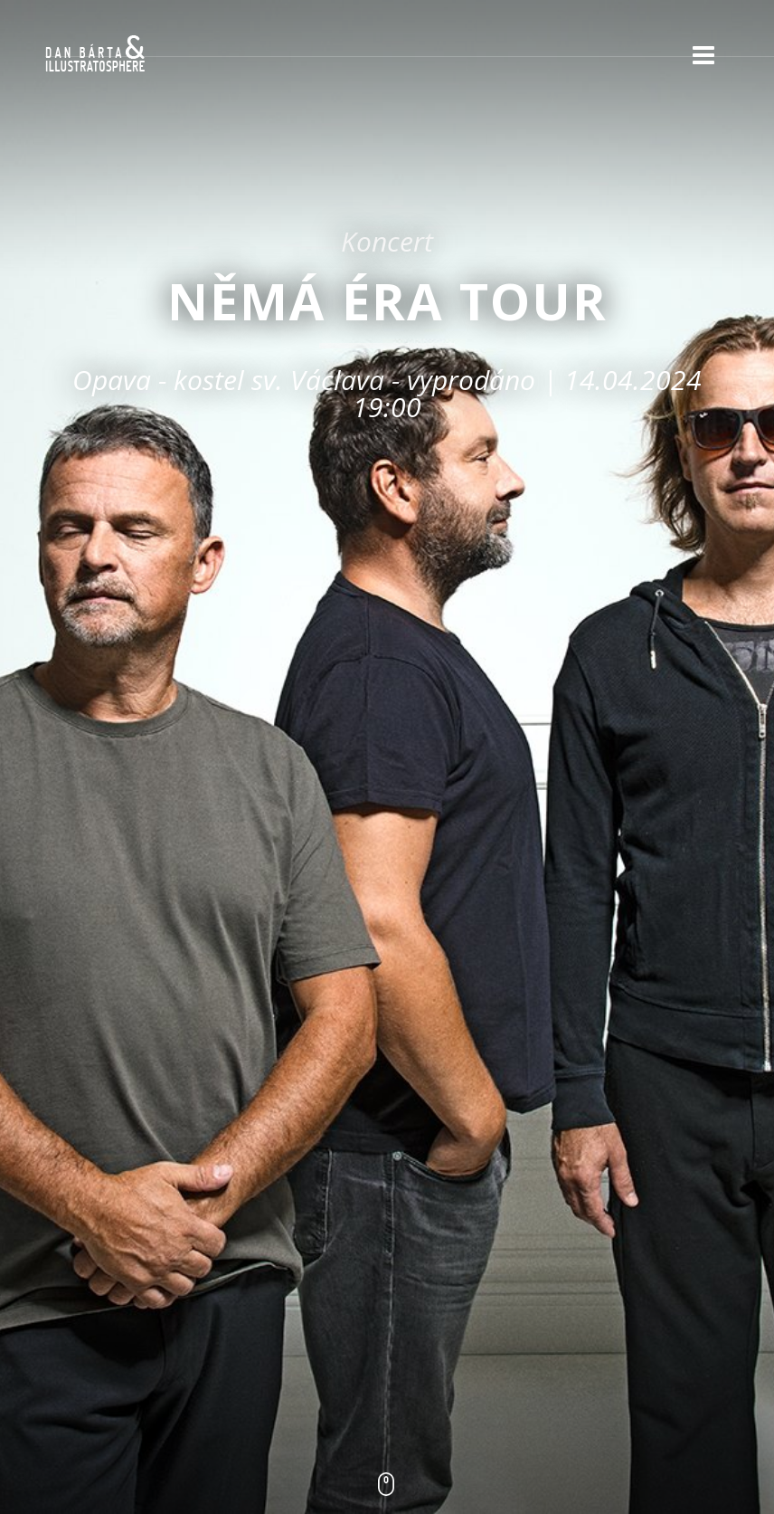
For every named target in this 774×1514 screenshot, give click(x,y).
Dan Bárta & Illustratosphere (95, 54)
